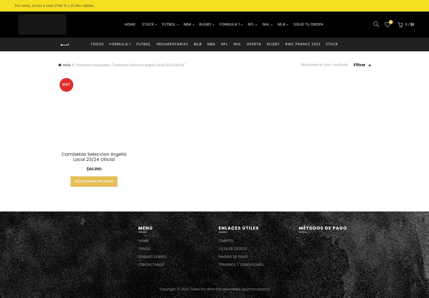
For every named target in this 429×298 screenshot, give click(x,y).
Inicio (67, 65)
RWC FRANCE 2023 (303, 44)
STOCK (148, 24)
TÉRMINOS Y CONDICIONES (241, 265)
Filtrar (359, 65)
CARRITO (226, 241)
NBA (187, 24)
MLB (281, 24)
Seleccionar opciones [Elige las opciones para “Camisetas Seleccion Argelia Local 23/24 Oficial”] (94, 181)
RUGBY (205, 24)
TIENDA (144, 249)
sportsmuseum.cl (256, 289)
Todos (97, 44)
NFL (251, 24)
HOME (130, 24)
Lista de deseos (390, 22)
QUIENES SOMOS (152, 257)
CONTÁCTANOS (151, 265)
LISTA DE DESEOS (233, 249)
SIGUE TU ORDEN (308, 24)
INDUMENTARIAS (172, 44)
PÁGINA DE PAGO (233, 257)
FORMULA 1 (230, 24)
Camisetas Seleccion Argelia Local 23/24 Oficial (94, 157)
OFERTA (254, 44)
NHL (266, 24)
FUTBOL (169, 24)
